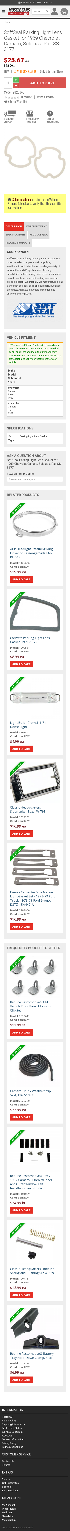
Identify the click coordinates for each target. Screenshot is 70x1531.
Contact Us (44, 2)
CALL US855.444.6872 (53, 120)
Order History (9, 1508)
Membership (9, 1520)
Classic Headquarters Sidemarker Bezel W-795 (28, 809)
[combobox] (35, 479)
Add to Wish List (15, 101)
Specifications (15, 234)
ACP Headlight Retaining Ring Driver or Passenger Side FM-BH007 (31, 553)
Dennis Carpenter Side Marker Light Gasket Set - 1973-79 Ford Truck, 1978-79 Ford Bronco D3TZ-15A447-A (33, 898)
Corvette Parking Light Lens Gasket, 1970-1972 (30, 640)
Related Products (18, 242)
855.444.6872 (26, 2)
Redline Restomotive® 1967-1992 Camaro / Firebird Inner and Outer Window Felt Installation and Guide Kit (31, 1182)
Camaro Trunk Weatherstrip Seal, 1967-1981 (30, 1093)
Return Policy (9, 1420)
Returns (6, 1465)
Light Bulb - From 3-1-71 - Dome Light (29, 724)
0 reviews (26, 97)
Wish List (7, 1512)
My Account (8, 1505)
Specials (6, 1486)
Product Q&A (38, 234)
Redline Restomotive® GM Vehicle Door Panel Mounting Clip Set (31, 1006)
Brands (6, 1479)
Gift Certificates (10, 1483)
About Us (7, 1435)
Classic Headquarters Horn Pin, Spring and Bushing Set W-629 (32, 1271)
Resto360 (7, 1416)
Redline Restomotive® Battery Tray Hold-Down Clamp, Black (32, 1355)
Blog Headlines (10, 1490)
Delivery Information (13, 1439)
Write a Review (45, 97)
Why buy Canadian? (12, 1431)
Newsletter (8, 1516)
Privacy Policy (9, 1443)
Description (14, 226)
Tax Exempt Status (12, 1428)
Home (7, 22)
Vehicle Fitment (36, 226)
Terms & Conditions (12, 1446)
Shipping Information (13, 1424)
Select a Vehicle (21, 199)
